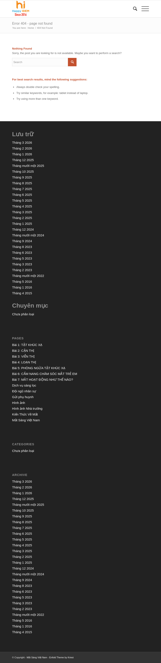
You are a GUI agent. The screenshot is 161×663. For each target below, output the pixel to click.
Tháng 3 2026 (22, 142)
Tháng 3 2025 (22, 212)
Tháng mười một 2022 (28, 276)
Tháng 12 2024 (23, 229)
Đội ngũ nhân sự (24, 391)
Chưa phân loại (23, 314)
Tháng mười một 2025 (28, 166)
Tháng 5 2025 (22, 200)
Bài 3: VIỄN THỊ (23, 356)
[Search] (133, 8)
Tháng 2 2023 (22, 270)
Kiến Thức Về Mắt (25, 414)
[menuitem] (133, 8)
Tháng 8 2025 (22, 183)
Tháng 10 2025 (23, 171)
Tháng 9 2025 (22, 177)
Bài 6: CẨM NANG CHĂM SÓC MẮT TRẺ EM (44, 374)
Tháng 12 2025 (23, 160)
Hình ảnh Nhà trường (27, 408)
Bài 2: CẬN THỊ (23, 350)
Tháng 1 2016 (22, 287)
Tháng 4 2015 (22, 293)
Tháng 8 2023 (22, 247)
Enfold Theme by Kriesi (61, 657)
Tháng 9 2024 (22, 241)
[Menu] (143, 8)
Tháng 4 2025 (22, 206)
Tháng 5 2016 (22, 281)
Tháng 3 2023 (22, 264)
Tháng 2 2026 (22, 148)
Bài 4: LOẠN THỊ (24, 362)
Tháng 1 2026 (22, 154)
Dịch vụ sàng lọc (24, 385)
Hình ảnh (18, 403)
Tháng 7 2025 (22, 189)
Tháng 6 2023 (22, 252)
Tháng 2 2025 (22, 218)
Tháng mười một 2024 (28, 235)
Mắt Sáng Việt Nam (26, 420)
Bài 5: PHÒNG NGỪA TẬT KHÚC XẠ (38, 368)
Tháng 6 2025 (22, 194)
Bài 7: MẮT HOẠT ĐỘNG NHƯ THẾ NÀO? (42, 379)
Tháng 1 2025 (22, 223)
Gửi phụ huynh (23, 397)
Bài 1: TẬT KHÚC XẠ (27, 345)
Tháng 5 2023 (22, 258)
